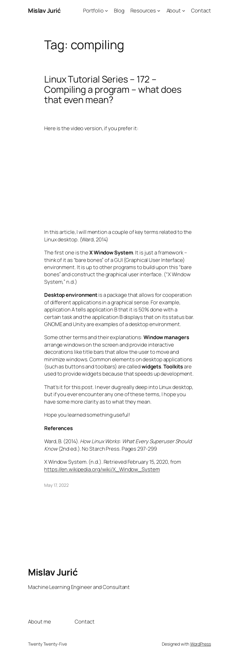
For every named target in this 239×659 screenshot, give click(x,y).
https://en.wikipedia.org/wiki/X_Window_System (102, 469)
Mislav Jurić (44, 10)
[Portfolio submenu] (106, 10)
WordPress (200, 644)
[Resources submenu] (158, 10)
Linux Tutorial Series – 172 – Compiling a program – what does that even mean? (112, 89)
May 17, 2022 (56, 485)
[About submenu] (183, 10)
